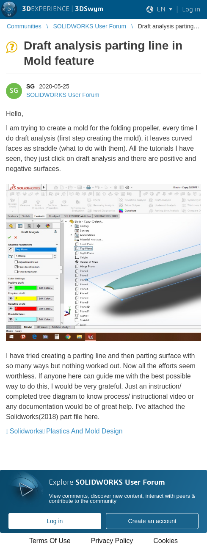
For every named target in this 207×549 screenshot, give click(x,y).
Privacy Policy (112, 540)
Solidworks (26, 431)
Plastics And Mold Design (84, 431)
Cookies (165, 540)
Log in (55, 521)
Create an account (152, 521)
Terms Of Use (50, 540)
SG (30, 86)
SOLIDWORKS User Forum (62, 94)
